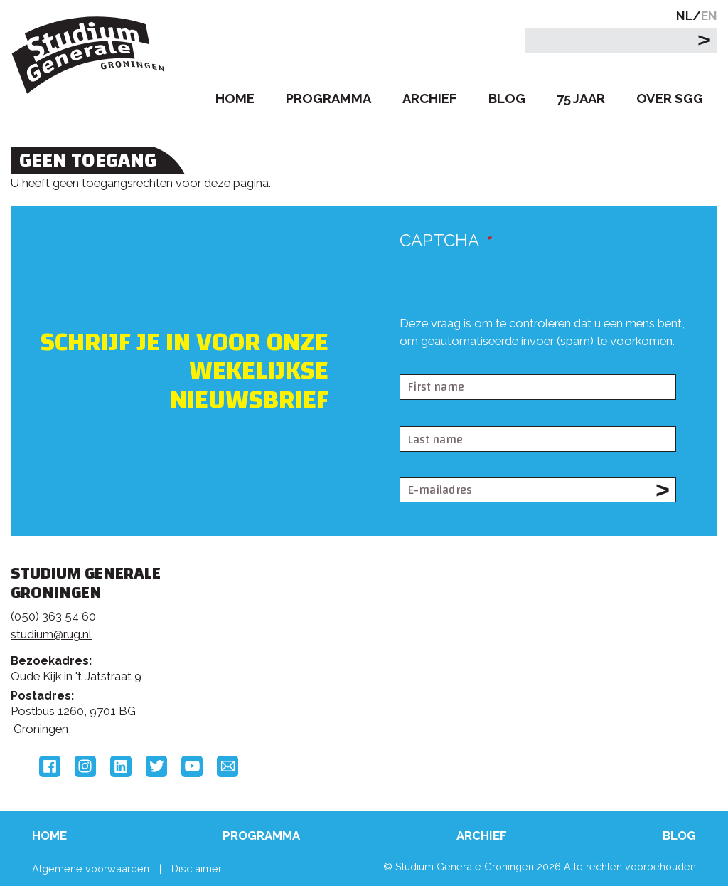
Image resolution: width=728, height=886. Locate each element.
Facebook (49, 766)
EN (709, 16)
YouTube (192, 766)
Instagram (85, 766)
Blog (506, 98)
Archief (429, 98)
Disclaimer (196, 869)
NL (684, 16)
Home (235, 98)
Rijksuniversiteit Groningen (571, 632)
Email (227, 766)
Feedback (355, 636)
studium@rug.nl (51, 634)
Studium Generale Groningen (89, 55)
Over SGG (669, 98)
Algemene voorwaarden (90, 869)
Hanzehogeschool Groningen (571, 680)
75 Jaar (581, 98)
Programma (328, 98)
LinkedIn (121, 766)
